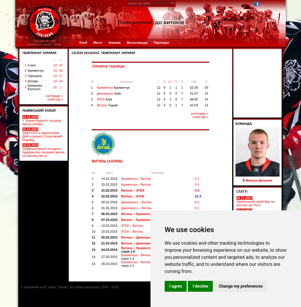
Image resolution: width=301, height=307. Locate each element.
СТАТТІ (242, 191)
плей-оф (55, 99)
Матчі (97, 42)
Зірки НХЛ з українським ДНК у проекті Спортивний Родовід (42, 135)
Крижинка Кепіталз (35, 87)
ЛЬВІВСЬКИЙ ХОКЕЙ (39, 110)
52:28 (194, 87)
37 (61, 65)
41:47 (194, 93)
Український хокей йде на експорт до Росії (255, 201)
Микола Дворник (258, 180)
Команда (243, 123)
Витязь (107, 105)
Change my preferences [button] (240, 286)
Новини (114, 42)
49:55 (194, 99)
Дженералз (109, 93)
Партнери (161, 42)
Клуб (83, 42)
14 (55, 65)
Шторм (33, 81)
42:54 (194, 105)
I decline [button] (200, 286)
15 (55, 87)
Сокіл (32, 65)
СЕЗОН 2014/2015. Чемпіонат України (103, 53)
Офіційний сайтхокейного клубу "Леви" (44, 42)
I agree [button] (175, 286)
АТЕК (104, 99)
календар (54, 96)
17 (61, 76)
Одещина (35, 76)
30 (206, 87)
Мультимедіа (137, 42)
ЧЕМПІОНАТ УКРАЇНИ (39, 53)
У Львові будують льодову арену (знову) (41, 120)
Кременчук (36, 70)
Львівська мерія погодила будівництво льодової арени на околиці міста (43, 150)
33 (61, 70)
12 (158, 87)
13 (55, 70)
